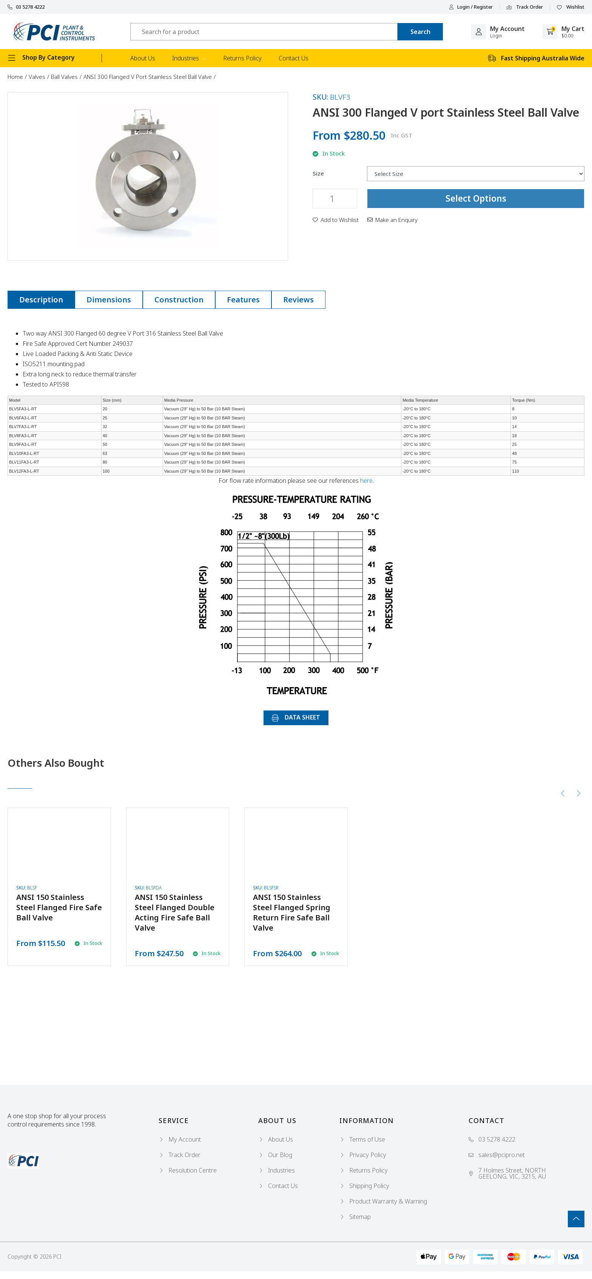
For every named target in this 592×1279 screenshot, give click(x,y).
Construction (179, 299)
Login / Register (471, 7)
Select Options (476, 198)
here (366, 480)
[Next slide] (578, 794)
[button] (336, 219)
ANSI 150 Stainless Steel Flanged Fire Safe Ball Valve (59, 907)
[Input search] (264, 31)
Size (318, 173)
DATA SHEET (296, 717)
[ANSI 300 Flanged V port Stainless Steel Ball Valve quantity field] (335, 198)
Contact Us (293, 58)
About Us (142, 58)
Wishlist (570, 7)
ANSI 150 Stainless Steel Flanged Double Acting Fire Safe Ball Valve (174, 912)
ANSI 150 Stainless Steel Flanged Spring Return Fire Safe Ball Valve (291, 912)
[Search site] (420, 31)
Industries (189, 58)
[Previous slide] (563, 794)
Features (243, 299)
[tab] (41, 300)
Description (41, 299)
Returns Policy (242, 58)
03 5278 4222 (26, 7)
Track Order (525, 7)
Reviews (298, 299)
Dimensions (108, 299)
